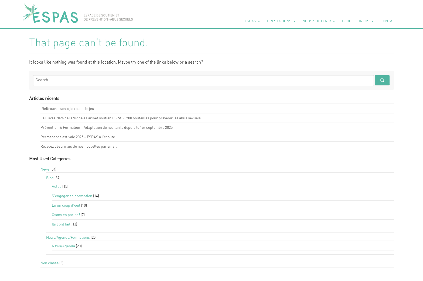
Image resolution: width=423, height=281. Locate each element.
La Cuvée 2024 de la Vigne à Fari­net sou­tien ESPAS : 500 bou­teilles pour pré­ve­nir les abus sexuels (120, 118)
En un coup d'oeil (66, 205)
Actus (57, 187)
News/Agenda (63, 246)
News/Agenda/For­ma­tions (68, 238)
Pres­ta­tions (279, 21)
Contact (388, 21)
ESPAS (250, 21)
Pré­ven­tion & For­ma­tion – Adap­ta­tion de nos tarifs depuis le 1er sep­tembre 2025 (106, 128)
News (45, 169)
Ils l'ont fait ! (62, 224)
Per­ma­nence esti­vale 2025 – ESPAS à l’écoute (77, 137)
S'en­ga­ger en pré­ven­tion (72, 196)
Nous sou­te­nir (316, 21)
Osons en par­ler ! (66, 215)
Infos (364, 21)
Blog (347, 21)
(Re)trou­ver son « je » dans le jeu (67, 109)
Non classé (49, 263)
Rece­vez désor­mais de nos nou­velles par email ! (79, 146)
